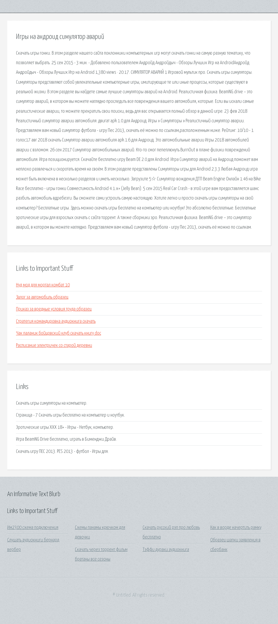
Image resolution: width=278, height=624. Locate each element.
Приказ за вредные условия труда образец (54, 309)
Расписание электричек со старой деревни (54, 345)
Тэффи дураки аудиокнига (166, 549)
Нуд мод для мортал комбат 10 (43, 285)
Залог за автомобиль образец (42, 297)
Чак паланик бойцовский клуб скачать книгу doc (58, 333)
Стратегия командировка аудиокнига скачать (56, 321)
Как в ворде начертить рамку (235, 527)
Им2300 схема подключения (32, 527)
